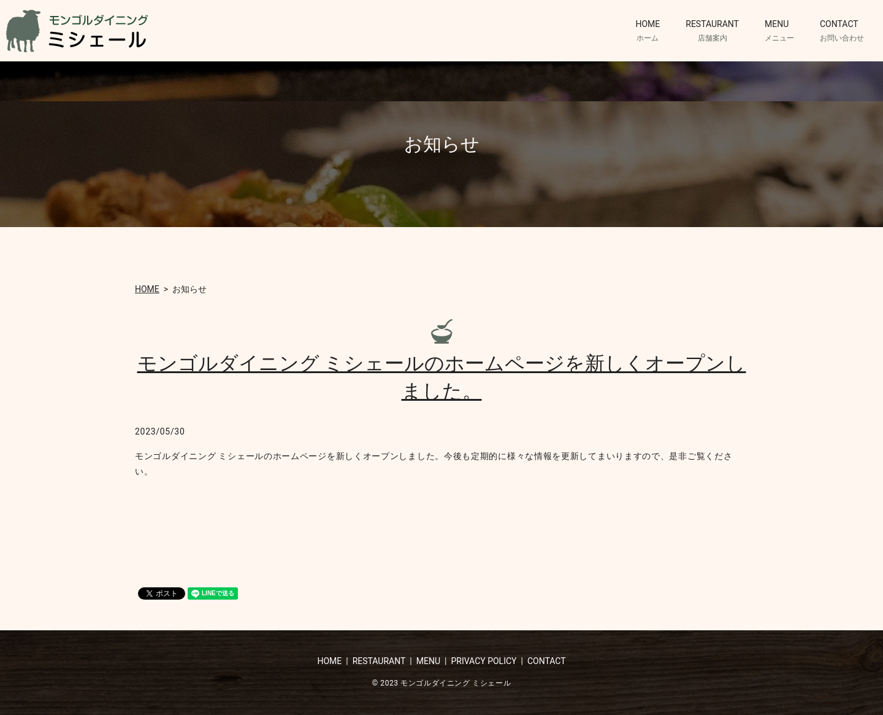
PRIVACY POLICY (483, 661)
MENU (779, 31)
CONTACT (842, 31)
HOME (647, 31)
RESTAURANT (712, 31)
